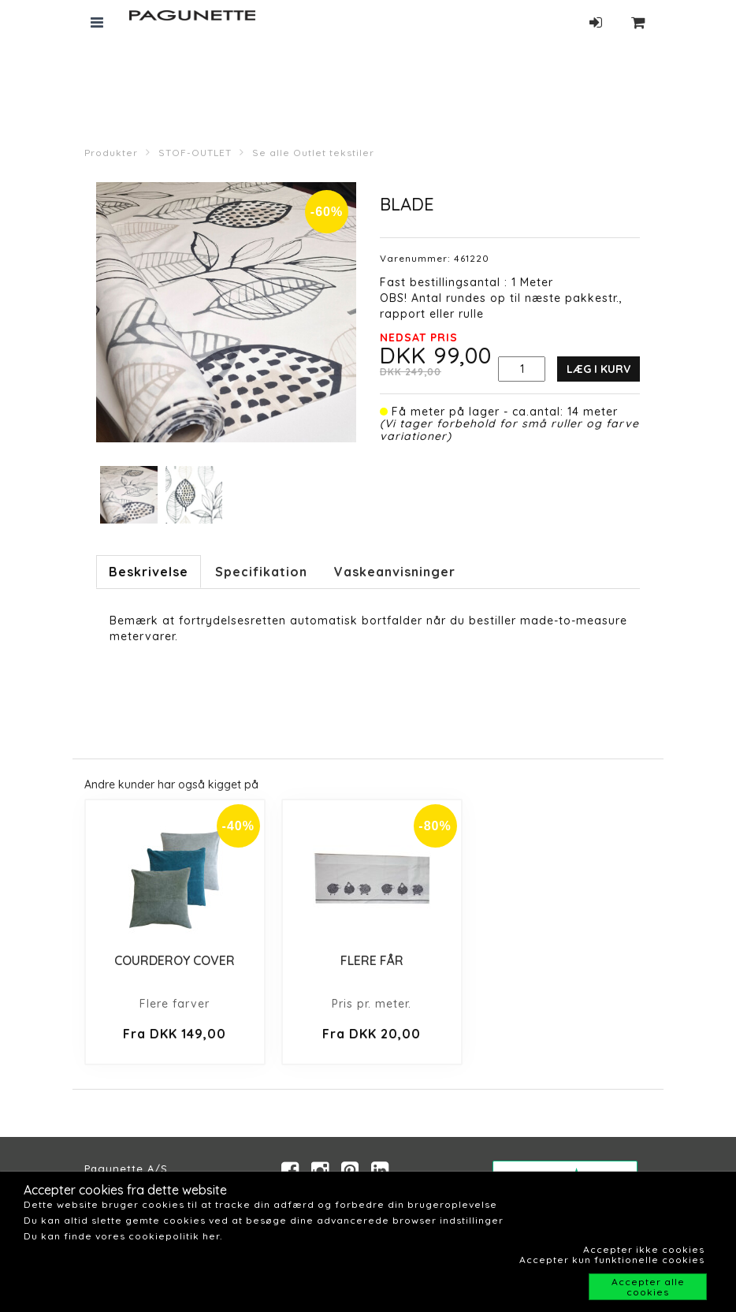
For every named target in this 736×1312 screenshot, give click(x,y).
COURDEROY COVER (174, 960)
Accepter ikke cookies (643, 1249)
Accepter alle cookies (648, 1287)
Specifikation (261, 572)
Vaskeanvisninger (394, 572)
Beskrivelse (148, 572)
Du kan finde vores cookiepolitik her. (123, 1236)
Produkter (111, 152)
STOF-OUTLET (195, 152)
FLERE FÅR (371, 960)
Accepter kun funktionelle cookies (611, 1259)
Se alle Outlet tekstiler (313, 152)
